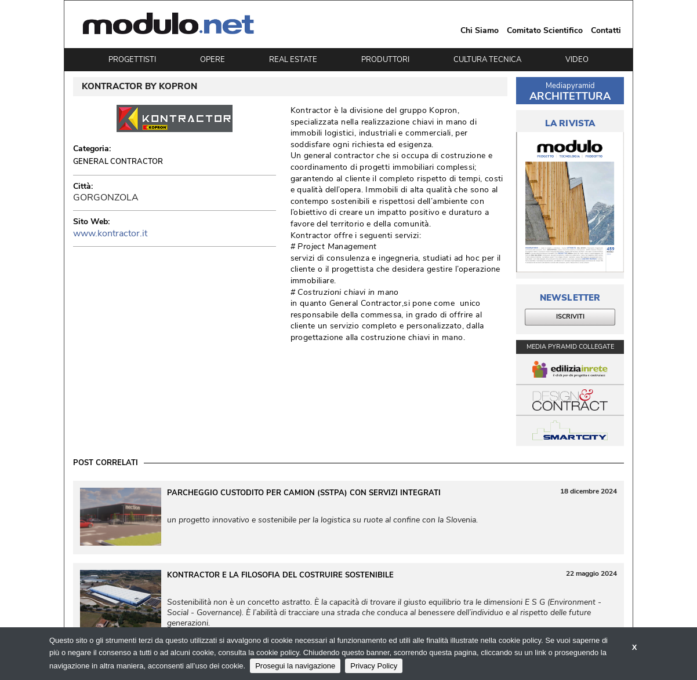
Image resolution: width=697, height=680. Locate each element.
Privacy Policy (373, 665)
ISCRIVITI (570, 316)
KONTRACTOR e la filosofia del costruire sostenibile (280, 575)
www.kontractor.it (110, 233)
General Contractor (118, 161)
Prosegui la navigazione (295, 665)
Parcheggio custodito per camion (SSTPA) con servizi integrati (304, 493)
